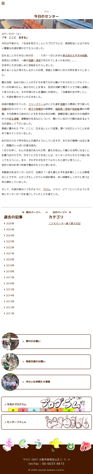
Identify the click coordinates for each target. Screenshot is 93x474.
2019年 (10, 265)
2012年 (10, 307)
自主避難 (14, 118)
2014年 (10, 295)
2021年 (10, 253)
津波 (38, 60)
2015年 (10, 289)
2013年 (10, 301)
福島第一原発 (62, 109)
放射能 (76, 109)
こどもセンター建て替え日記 (64, 223)
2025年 (10, 229)
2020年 (10, 259)
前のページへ (31, 212)
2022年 (10, 247)
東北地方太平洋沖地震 (75, 55)
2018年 (10, 271)
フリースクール (37, 104)
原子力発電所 (35, 109)
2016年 (10, 283)
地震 (30, 60)
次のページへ (62, 212)
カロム (46, 189)
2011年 (10, 313)
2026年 (10, 223)
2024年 (10, 235)
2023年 (10, 241)
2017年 (10, 277)
